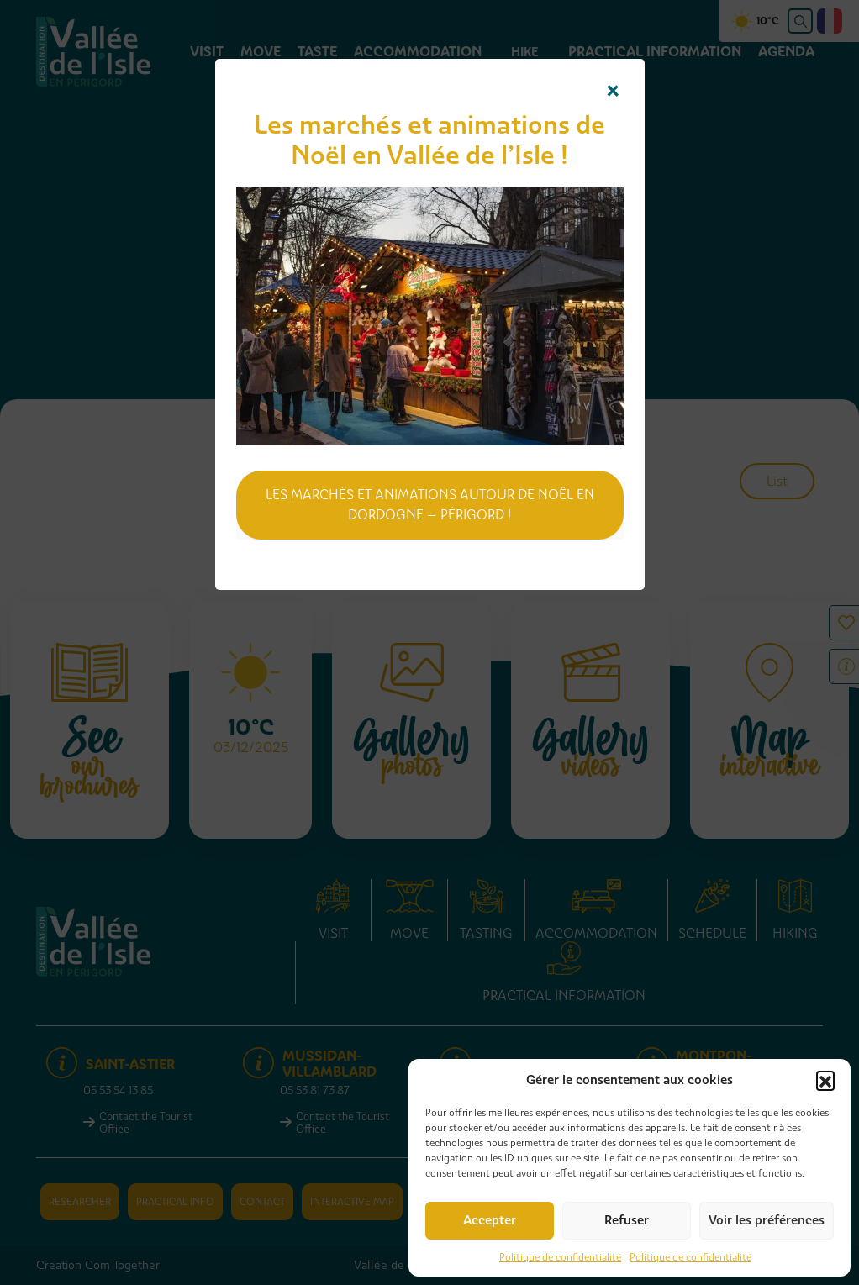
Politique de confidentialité (560, 1257)
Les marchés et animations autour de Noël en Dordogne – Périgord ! (430, 505)
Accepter (489, 1220)
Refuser (626, 1220)
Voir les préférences (767, 1220)
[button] (825, 1080)
